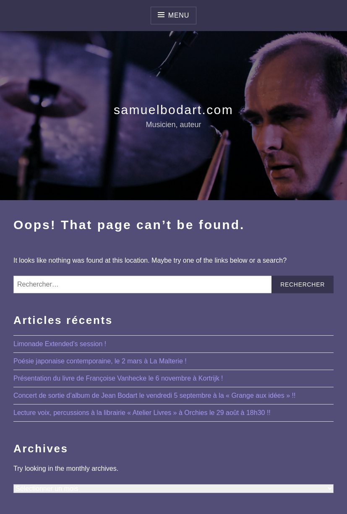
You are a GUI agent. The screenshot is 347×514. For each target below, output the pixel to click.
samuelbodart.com (173, 110)
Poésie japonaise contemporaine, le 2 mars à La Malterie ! (100, 361)
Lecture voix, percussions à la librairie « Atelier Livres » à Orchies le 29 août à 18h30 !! (142, 412)
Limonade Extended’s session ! (59, 343)
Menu (178, 15)
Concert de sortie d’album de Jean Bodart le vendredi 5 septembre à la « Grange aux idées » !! (154, 395)
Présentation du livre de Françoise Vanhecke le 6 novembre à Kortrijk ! (118, 378)
